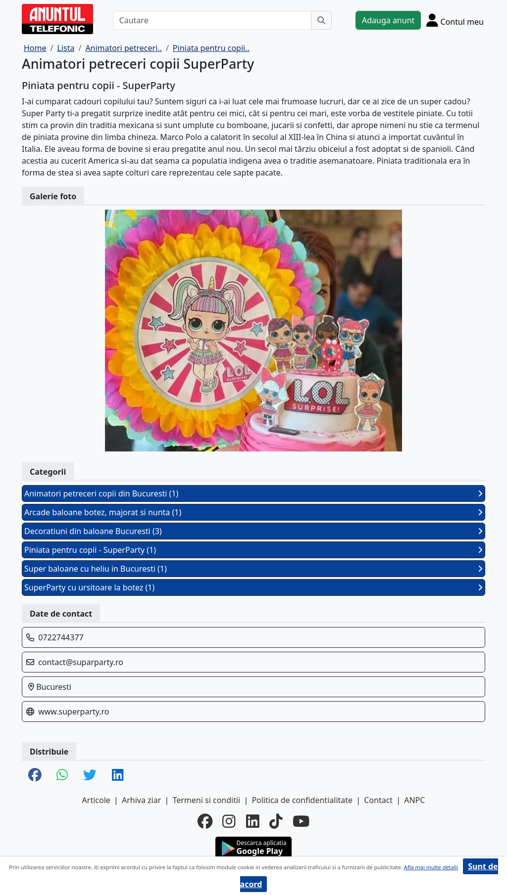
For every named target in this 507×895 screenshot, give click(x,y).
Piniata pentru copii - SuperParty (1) (253, 549)
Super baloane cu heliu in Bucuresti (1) (253, 568)
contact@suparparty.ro (80, 662)
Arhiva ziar (141, 800)
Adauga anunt (388, 20)
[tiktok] (276, 821)
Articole (96, 800)
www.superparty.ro (73, 711)
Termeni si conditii (206, 800)
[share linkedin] (117, 775)
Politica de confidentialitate (302, 800)
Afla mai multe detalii (431, 867)
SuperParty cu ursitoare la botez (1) (253, 587)
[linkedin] (252, 821)
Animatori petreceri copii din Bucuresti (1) (253, 493)
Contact (378, 800)
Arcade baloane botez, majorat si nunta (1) (253, 512)
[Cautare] (212, 20)
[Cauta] (321, 20)
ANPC (414, 800)
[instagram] (229, 821)
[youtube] (301, 821)
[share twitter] (90, 775)
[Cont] (455, 20)
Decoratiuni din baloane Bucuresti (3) (253, 531)
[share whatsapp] (62, 775)
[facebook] (205, 821)
